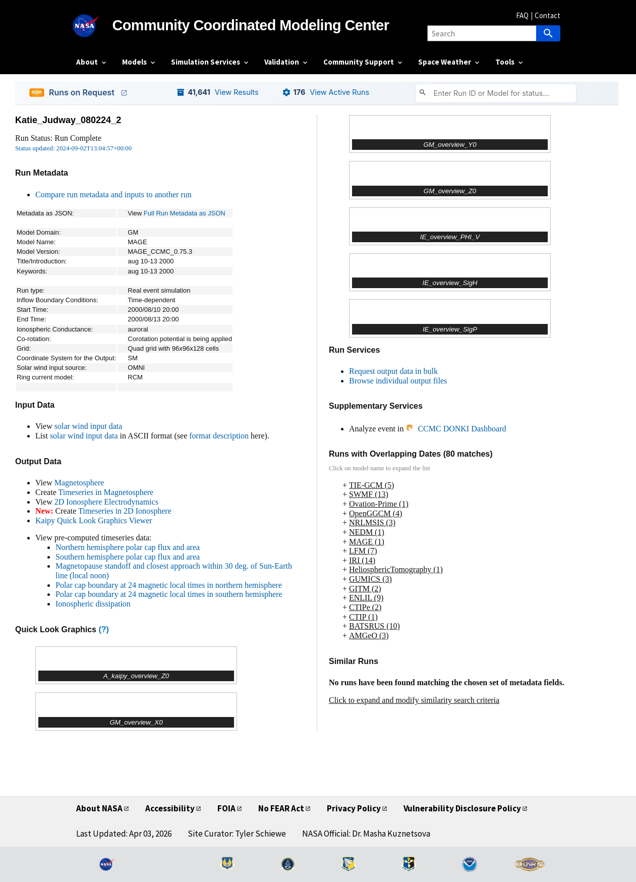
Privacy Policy (354, 808)
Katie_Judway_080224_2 (68, 120)
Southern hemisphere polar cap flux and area (127, 557)
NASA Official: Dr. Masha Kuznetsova (366, 833)
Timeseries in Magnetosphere (105, 492)
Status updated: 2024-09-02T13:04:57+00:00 (73, 148)
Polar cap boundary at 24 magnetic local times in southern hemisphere (168, 594)
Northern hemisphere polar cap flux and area (127, 547)
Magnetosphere (79, 482)
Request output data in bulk (393, 371)
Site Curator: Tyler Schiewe (237, 833)
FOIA (226, 808)
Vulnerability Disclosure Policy (462, 808)
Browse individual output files (398, 380)
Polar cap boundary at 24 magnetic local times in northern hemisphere (168, 585)
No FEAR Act (281, 808)
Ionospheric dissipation (93, 603)
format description (219, 435)
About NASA (99, 808)
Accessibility (170, 808)
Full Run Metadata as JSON (184, 213)
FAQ (522, 15)
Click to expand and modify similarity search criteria (414, 700)
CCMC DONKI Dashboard (456, 428)
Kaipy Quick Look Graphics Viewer (93, 520)
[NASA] (94, 25)
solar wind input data (88, 426)
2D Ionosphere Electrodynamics (106, 502)
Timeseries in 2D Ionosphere (124, 511)
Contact (547, 15)
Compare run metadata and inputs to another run (113, 194)
